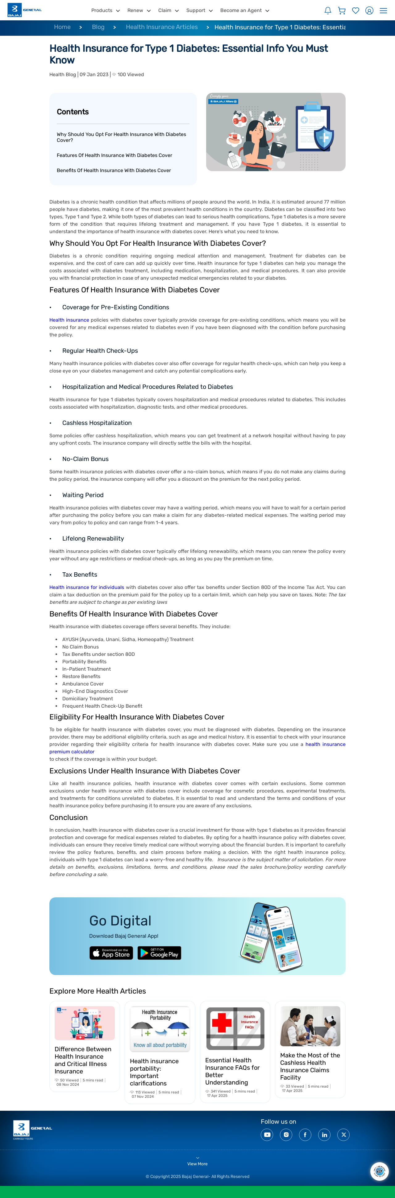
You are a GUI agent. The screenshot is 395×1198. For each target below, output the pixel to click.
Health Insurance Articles (162, 27)
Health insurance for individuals (87, 587)
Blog (98, 27)
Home (62, 27)
